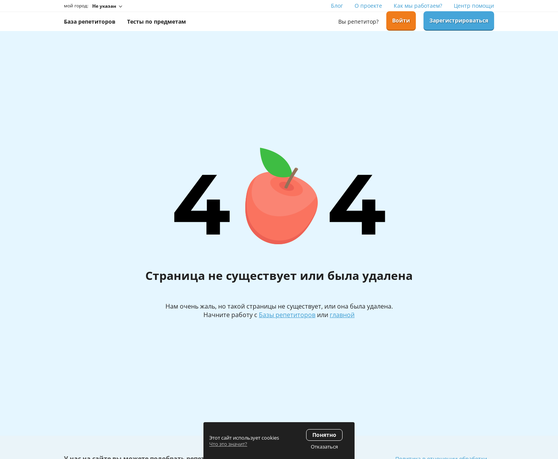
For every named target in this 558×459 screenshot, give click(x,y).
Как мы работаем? (418, 5)
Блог (337, 5)
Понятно (324, 434)
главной (342, 315)
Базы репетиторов (287, 315)
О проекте (368, 5)
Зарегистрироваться (458, 20)
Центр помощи (474, 5)
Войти (401, 20)
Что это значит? (228, 443)
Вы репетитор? (358, 21)
